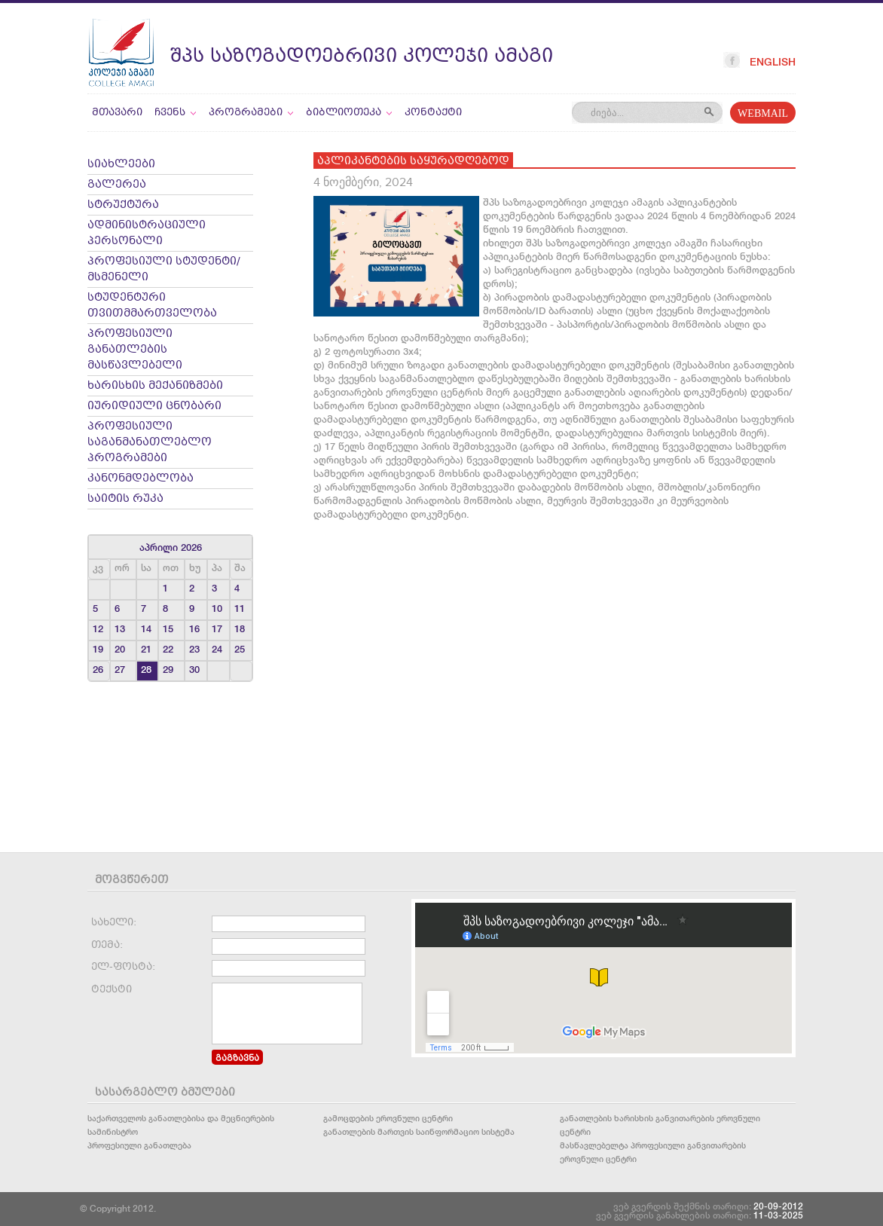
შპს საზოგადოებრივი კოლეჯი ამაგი (361, 56)
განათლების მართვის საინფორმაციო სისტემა (419, 1131)
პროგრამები (251, 113)
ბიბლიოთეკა (349, 113)
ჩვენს (175, 113)
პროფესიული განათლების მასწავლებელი (134, 350)
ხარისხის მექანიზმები (155, 386)
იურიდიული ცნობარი (154, 406)
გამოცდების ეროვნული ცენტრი (388, 1118)
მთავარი (117, 113)
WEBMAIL (763, 114)
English (773, 62)
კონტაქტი (433, 113)
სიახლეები (121, 164)
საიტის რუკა (125, 499)
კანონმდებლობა (140, 479)
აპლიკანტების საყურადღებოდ (413, 161)
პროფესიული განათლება (139, 1145)
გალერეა (116, 185)
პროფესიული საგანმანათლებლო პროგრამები (149, 442)
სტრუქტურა (123, 205)
